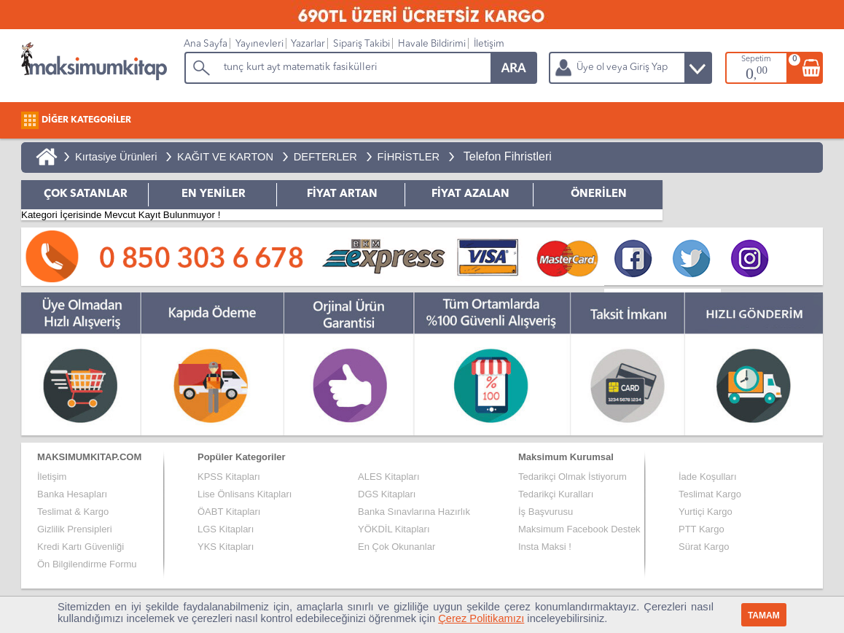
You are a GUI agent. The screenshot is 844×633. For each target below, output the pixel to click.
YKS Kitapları (226, 546)
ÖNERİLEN (599, 194)
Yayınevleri (259, 44)
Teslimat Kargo (710, 494)
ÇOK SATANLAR (86, 194)
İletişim (489, 44)
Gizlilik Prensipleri (74, 529)
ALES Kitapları (389, 476)
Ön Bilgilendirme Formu (87, 564)
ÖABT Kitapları (229, 511)
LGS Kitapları (226, 529)
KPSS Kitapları (229, 476)
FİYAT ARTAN (342, 194)
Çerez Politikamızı (481, 618)
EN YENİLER (213, 194)
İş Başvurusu (545, 511)
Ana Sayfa (205, 44)
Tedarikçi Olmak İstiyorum (572, 476)
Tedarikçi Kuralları (555, 494)
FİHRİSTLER (409, 157)
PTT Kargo (701, 529)
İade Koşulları (708, 476)
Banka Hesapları (72, 494)
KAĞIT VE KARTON (225, 157)
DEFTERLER (325, 157)
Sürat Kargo (704, 546)
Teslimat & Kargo (73, 511)
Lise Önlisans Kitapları (245, 494)
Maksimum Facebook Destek (579, 529)
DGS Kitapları (386, 494)
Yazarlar (308, 44)
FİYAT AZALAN (470, 194)
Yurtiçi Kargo (705, 511)
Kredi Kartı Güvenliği (80, 546)
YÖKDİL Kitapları (394, 529)
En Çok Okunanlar (396, 546)
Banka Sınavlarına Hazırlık (414, 511)
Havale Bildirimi (432, 44)
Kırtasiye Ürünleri (116, 157)
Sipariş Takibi (361, 44)
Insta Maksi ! (544, 546)
